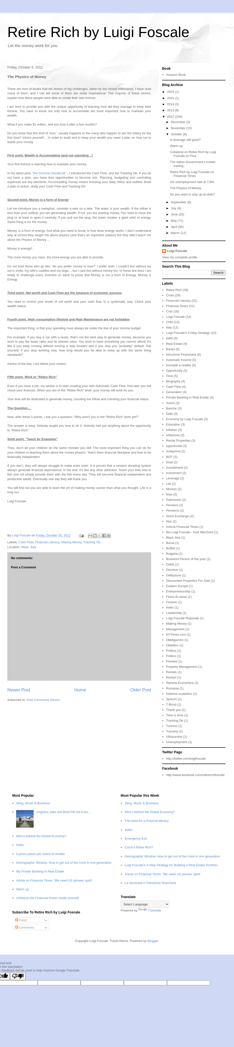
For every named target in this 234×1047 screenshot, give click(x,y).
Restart (171, 677)
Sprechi (171, 699)
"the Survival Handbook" (49, 173)
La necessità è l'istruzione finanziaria (150, 883)
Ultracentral (174, 736)
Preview (171, 661)
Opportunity (174, 370)
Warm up (176, 146)
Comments (24, 927)
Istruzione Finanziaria (181, 354)
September (179, 202)
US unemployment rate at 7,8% (192, 182)
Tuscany (172, 731)
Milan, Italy (28, 547)
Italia (169, 338)
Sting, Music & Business (33, 803)
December (178, 122)
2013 (171, 110)
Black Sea (173, 537)
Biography (173, 381)
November (178, 128)
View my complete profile (179, 257)
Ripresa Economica (180, 683)
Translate (149, 910)
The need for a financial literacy (147, 821)
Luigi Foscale (177, 251)
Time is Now (174, 715)
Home (80, 690)
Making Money (71, 542)
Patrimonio (173, 500)
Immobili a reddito (178, 365)
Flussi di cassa (176, 597)
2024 (171, 92)
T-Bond (171, 704)
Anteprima (173, 451)
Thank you (173, 710)
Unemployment (176, 742)
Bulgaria (172, 553)
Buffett (170, 548)
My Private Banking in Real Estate (40, 871)
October (177, 134)
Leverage (172, 478)
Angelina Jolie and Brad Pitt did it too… (63, 812)
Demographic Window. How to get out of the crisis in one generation (63, 862)
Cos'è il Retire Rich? (139, 847)
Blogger (152, 941)
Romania (172, 688)
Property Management (181, 667)
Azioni (170, 403)
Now (169, 494)
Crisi (169, 311)
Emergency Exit (136, 838)
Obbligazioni (175, 640)
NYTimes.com (176, 634)
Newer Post (18, 690)
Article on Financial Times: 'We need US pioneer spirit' (54, 880)
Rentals (171, 672)
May (174, 221)
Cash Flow (26, 542)
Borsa (170, 543)
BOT (169, 457)
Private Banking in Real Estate (187, 397)
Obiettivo (172, 645)
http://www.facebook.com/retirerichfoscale (195, 775)
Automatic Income (178, 360)
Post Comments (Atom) (43, 700)
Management (175, 629)
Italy (169, 327)
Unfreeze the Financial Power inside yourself (47, 898)
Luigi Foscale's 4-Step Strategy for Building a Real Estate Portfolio (171, 865)
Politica (171, 650)
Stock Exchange (177, 516)
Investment (174, 473)
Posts (21, 920)
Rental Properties (178, 440)
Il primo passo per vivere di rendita (40, 854)
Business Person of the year (186, 559)
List (168, 483)
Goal (169, 462)
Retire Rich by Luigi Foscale (98, 32)
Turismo (171, 726)
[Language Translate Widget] (145, 904)
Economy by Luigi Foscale (184, 419)
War (169, 521)
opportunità (174, 446)
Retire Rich (174, 290)
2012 (171, 116)
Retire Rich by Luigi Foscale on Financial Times (192, 174)
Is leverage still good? (185, 140)
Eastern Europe (177, 586)
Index (170, 607)
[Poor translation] (18, 976)
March (176, 233)
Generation (174, 392)
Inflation (171, 430)
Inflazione (173, 435)
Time (169, 376)
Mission (171, 489)
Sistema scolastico (179, 694)
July (174, 208)
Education (173, 424)
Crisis (170, 295)
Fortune (171, 602)
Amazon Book (176, 75)
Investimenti (174, 467)
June (175, 214)
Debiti (170, 564)
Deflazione (173, 575)
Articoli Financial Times (182, 527)
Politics (171, 656)
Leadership (174, 613)
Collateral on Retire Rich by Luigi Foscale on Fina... (193, 154)
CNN (169, 322)
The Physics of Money (185, 188)
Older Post (140, 690)
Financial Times (177, 306)
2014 (171, 104)
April (174, 227)
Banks (170, 349)
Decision (172, 570)
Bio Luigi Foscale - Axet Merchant (189, 532)
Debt (169, 414)
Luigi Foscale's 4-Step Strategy (188, 333)
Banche (171, 408)
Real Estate (174, 344)
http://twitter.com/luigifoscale (186, 758)
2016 (171, 98)
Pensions (172, 510)
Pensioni (172, 505)
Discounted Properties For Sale (188, 580)
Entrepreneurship (178, 591)
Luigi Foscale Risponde (182, 618)
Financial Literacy (47, 542)
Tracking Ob (91, 542)
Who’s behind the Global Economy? (41, 836)
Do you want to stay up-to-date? (192, 194)
